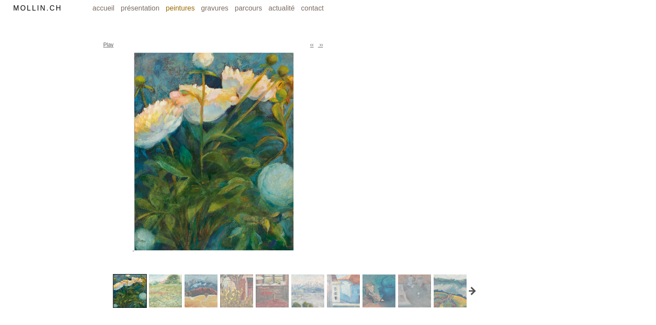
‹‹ (312, 45)
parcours (249, 8)
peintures (181, 8)
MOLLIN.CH (37, 8)
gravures (216, 8)
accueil (104, 8)
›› (320, 45)
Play (108, 45)
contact (312, 8)
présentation (141, 8)
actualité (282, 8)
